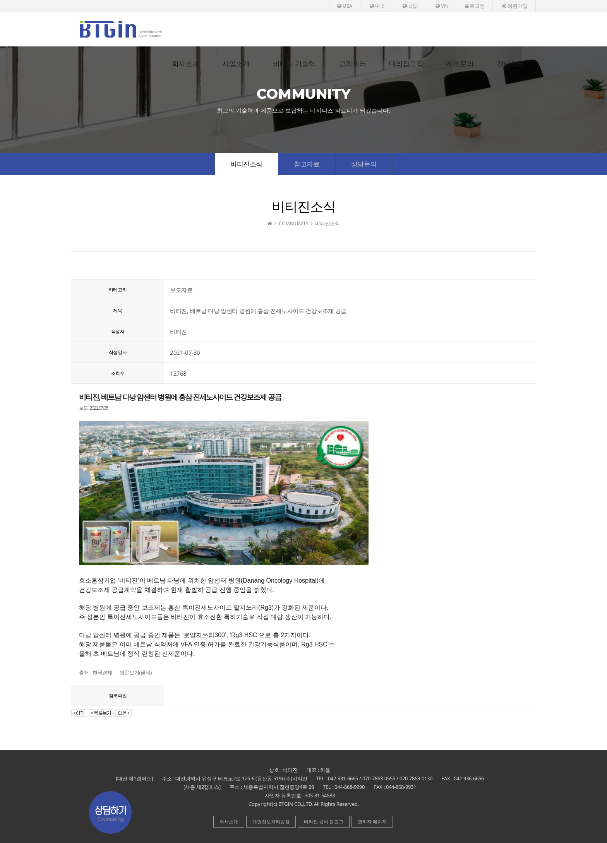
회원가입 (515, 5)
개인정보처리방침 (271, 821)
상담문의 (364, 163)
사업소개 (235, 64)
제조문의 (459, 64)
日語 (410, 5)
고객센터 (352, 64)
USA (344, 5)
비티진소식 (246, 163)
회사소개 (185, 64)
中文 (377, 5)
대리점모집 (406, 64)
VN (442, 5)
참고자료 (306, 163)
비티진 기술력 (294, 64)
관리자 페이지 (372, 821)
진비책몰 (510, 64)
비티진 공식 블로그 (323, 821)
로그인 (475, 5)
